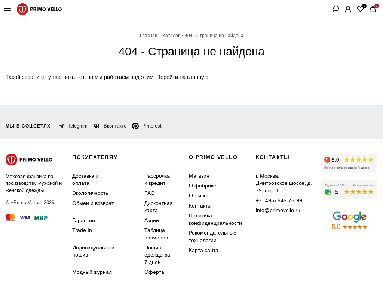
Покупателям (95, 157)
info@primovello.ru (278, 210)
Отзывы (198, 196)
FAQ (149, 193)
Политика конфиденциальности (215, 219)
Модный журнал (92, 272)
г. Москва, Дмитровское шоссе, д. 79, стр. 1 (284, 183)
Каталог (171, 35)
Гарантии (83, 220)
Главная (148, 35)
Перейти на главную (182, 77)
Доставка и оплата (85, 179)
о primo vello (213, 157)
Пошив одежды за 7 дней (157, 255)
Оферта (154, 272)
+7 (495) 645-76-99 (279, 200)
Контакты (200, 206)
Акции (151, 220)
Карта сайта (203, 250)
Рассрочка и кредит (157, 179)
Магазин (199, 176)
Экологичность (90, 193)
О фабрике (202, 186)
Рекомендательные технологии (212, 236)
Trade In (82, 230)
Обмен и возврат (93, 203)
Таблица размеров (156, 234)
